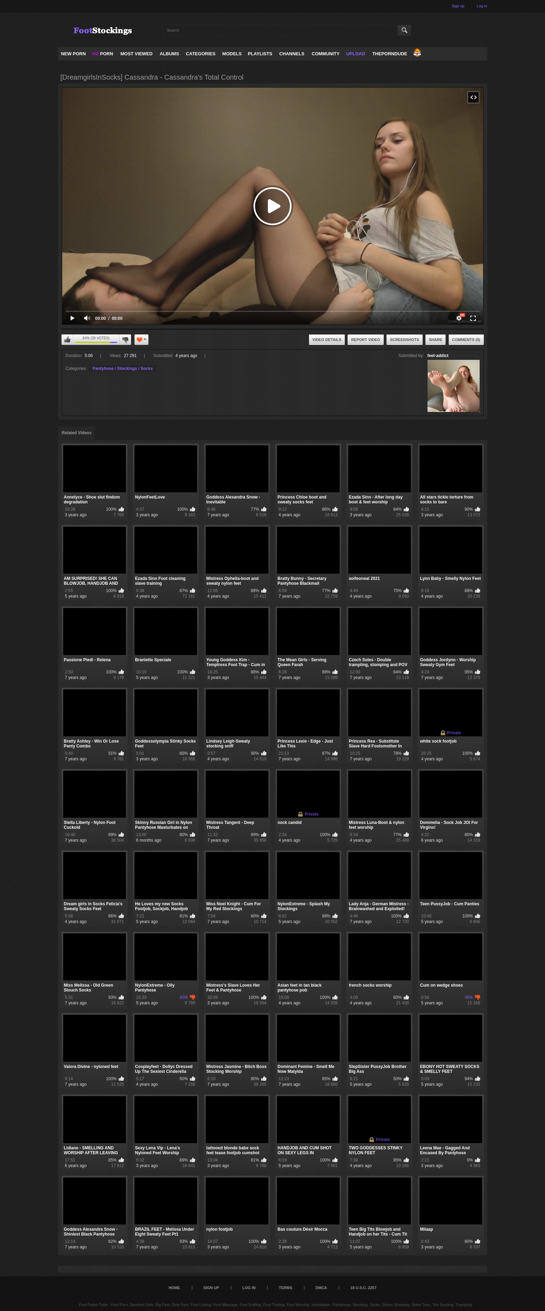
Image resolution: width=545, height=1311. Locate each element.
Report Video (365, 340)
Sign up (458, 6)
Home (174, 1288)
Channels (291, 53)
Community (326, 53)
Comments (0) (466, 340)
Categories (200, 53)
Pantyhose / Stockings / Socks (122, 368)
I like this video (67, 339)
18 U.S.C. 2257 (363, 1288)
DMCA (321, 1288)
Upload (355, 53)
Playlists (260, 53)
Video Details (327, 340)
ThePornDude (389, 53)
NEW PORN (73, 53)
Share (435, 340)
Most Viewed (136, 53)
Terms (285, 1288)
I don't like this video (125, 339)
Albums (169, 53)
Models (232, 53)
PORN (102, 53)
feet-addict (438, 355)
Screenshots (404, 340)
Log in (482, 6)
